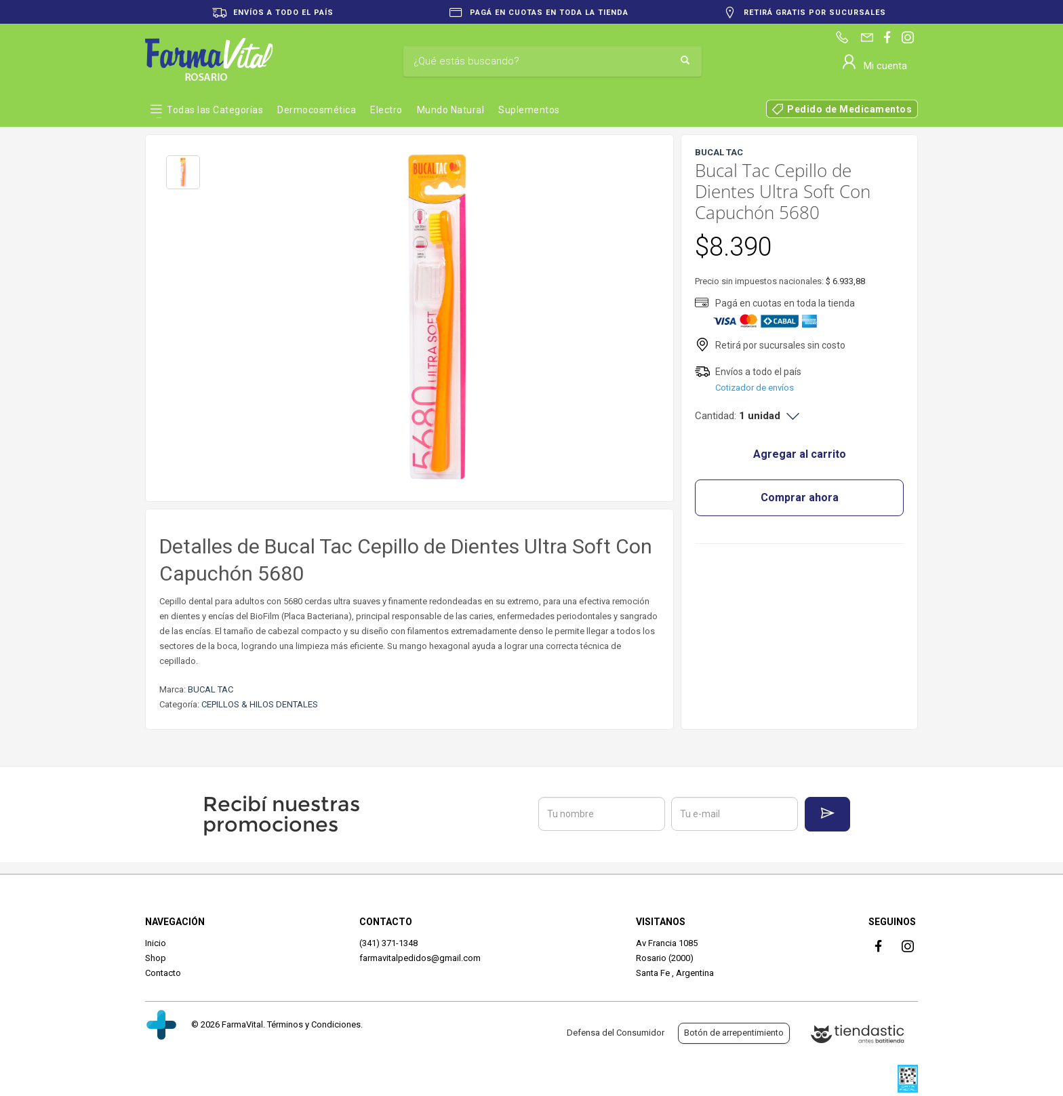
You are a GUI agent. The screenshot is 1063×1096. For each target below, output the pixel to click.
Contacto (163, 973)
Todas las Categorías (215, 109)
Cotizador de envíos (754, 388)
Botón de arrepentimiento (734, 1033)
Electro (386, 109)
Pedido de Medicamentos (849, 109)
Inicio (155, 943)
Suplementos (529, 109)
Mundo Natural (451, 109)
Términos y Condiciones (314, 1024)
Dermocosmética (316, 109)
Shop (155, 958)
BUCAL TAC (210, 689)
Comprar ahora (800, 497)
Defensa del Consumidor (615, 1033)
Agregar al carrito (799, 454)
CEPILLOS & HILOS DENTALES (259, 704)
